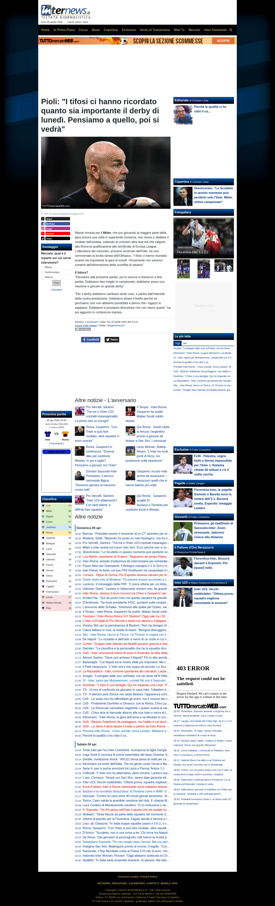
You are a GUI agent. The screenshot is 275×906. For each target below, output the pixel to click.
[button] (56, 283)
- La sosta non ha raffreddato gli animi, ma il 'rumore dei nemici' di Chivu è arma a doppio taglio (150, 698)
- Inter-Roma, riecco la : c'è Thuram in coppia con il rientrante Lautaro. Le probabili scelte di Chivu (156, 634)
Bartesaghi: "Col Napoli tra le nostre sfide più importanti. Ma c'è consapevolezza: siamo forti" (145, 662)
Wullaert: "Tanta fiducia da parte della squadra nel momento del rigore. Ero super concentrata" (146, 814)
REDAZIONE (119, 883)
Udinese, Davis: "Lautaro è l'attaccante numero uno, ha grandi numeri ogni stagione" (140, 588)
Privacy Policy (149, 876)
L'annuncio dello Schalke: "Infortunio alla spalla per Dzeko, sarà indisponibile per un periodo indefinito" (152, 607)
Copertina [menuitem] (111, 30)
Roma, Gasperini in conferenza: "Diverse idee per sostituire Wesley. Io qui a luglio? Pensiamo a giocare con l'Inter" (96, 456)
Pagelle (180, 483)
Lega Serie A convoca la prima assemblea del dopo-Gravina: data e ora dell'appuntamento (144, 754)
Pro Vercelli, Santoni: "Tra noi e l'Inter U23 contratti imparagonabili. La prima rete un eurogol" (145, 542)
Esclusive (182, 449)
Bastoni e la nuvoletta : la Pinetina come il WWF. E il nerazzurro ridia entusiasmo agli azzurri (153, 791)
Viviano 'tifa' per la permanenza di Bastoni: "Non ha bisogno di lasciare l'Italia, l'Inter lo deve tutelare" (151, 625)
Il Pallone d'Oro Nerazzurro (194, 547)
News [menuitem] (96, 30)
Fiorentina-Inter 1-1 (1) (192, 252)
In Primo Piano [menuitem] (64, 30)
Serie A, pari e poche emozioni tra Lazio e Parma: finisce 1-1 (124, 768)
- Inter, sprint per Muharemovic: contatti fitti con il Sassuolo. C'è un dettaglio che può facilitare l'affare (152, 680)
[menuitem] (231, 30)
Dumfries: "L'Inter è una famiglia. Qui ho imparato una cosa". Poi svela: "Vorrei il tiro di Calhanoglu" (150, 685)
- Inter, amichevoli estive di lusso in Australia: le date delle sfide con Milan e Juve (141, 653)
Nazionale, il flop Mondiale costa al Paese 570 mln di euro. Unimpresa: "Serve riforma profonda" (148, 851)
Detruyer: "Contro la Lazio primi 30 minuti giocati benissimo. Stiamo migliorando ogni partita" (145, 796)
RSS (174, 883)
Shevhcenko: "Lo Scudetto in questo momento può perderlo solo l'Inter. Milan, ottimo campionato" (149, 552)
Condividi (91, 339)
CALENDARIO (137, 883)
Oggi (177, 343)
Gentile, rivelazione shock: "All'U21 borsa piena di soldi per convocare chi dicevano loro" (142, 759)
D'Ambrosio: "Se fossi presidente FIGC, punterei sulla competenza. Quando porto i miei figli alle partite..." (154, 602)
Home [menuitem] (45, 30)
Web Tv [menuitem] (179, 30)
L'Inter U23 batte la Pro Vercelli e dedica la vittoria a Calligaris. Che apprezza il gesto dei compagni (150, 620)
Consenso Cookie (128, 876)
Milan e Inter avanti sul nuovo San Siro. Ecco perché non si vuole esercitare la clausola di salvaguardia (152, 547)
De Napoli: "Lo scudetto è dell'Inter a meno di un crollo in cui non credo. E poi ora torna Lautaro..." (149, 639)
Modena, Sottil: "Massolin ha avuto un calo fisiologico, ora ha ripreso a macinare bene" (141, 538)
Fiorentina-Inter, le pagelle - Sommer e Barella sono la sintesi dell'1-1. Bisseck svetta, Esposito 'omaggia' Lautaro (214, 499)
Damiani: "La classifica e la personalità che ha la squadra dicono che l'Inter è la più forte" (143, 648)
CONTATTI (153, 883)
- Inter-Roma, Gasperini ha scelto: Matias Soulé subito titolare (131, 611)
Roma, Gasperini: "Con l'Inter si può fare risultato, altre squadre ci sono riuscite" (137, 828)
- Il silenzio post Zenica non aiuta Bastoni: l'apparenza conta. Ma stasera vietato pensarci (145, 694)
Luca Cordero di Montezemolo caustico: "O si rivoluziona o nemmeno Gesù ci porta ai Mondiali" (147, 805)
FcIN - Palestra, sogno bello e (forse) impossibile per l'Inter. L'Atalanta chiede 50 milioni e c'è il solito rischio (213, 465)
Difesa (48, 267)
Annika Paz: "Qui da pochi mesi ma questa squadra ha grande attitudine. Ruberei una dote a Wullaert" (151, 598)
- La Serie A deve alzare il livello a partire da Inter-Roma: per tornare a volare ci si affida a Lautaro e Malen (158, 726)
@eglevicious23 (116, 325)
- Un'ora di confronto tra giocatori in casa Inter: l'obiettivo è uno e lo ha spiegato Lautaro (144, 689)
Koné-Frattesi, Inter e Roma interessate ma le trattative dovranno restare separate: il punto (144, 786)
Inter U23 (181, 582)
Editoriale (181, 100)
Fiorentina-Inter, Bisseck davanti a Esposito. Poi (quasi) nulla (212, 563)
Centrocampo (52, 272)
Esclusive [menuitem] (129, 30)
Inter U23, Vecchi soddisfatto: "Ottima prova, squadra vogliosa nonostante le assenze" (141, 782)
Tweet (112, 339)
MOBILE (165, 883)
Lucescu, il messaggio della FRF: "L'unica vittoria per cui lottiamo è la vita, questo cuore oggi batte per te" (154, 584)
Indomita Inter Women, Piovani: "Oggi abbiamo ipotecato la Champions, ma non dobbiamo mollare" (150, 855)
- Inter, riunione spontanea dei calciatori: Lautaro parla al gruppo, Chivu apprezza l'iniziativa (154, 671)
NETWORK (104, 883)
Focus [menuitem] (83, 30)
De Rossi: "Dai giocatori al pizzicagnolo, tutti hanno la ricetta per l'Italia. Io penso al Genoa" (144, 837)
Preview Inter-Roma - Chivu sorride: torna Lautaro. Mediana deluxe (209, 366)
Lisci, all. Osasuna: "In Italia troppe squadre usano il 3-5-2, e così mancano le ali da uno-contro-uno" (150, 823)
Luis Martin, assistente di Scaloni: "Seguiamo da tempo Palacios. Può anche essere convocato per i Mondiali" (157, 556)
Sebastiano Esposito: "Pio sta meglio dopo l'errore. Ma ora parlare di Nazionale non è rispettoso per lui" (152, 841)
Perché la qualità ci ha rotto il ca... (106, 735)
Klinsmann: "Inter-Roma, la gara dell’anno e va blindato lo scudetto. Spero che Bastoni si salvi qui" (149, 717)
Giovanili (181, 516)
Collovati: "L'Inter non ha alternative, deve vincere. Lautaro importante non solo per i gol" (142, 773)
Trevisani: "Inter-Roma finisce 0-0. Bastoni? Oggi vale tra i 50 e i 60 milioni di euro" (138, 616)
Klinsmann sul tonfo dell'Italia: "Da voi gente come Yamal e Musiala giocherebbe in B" (140, 763)
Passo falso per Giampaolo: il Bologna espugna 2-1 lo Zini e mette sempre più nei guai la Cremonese (151, 565)
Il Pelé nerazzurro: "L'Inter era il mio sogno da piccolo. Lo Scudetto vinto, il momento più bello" (146, 666)
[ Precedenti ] (56, 443)
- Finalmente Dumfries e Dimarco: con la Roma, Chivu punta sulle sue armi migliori (142, 703)
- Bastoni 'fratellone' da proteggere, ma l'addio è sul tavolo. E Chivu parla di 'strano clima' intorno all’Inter (157, 721)
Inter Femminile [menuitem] (215, 30)
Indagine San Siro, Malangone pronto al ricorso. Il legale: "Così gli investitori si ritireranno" (143, 846)
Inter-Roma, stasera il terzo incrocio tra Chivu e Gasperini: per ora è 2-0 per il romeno (140, 593)
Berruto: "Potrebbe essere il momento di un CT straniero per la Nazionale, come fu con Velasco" (148, 533)
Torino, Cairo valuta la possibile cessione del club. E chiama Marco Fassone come (143, 800)
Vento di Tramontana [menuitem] (155, 30)
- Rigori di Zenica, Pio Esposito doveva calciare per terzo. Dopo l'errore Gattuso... (144, 575)
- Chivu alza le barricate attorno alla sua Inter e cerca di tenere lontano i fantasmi (141, 712)
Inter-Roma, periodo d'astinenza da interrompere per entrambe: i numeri (131, 561)
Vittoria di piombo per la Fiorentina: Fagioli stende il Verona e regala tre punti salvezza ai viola (146, 819)
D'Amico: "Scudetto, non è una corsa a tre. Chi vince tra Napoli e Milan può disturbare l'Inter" (145, 832)
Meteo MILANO (56, 452)
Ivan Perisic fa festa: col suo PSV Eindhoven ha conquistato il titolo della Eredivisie (139, 570)
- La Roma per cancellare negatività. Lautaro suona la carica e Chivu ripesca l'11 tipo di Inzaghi (150, 708)
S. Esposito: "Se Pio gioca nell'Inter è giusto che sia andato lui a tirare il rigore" (136, 809)
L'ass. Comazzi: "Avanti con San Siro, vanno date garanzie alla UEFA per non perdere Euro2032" (148, 777)
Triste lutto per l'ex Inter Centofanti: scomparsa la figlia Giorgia (124, 750)
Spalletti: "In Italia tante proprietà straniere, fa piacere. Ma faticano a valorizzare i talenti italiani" (147, 860)
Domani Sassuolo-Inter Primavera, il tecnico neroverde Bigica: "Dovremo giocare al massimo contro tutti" (96, 480)
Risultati (56, 289)
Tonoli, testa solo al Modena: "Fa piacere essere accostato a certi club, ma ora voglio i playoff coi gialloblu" (154, 579)
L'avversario (91, 321)
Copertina (182, 181)
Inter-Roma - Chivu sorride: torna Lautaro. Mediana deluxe (128, 731)
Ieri (185, 343)
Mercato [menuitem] (194, 30)
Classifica (49, 499)
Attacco (49, 277)
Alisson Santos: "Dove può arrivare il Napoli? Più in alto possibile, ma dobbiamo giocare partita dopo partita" (155, 657)
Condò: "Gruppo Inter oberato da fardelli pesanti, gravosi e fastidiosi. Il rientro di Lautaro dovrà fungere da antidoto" (160, 643)
